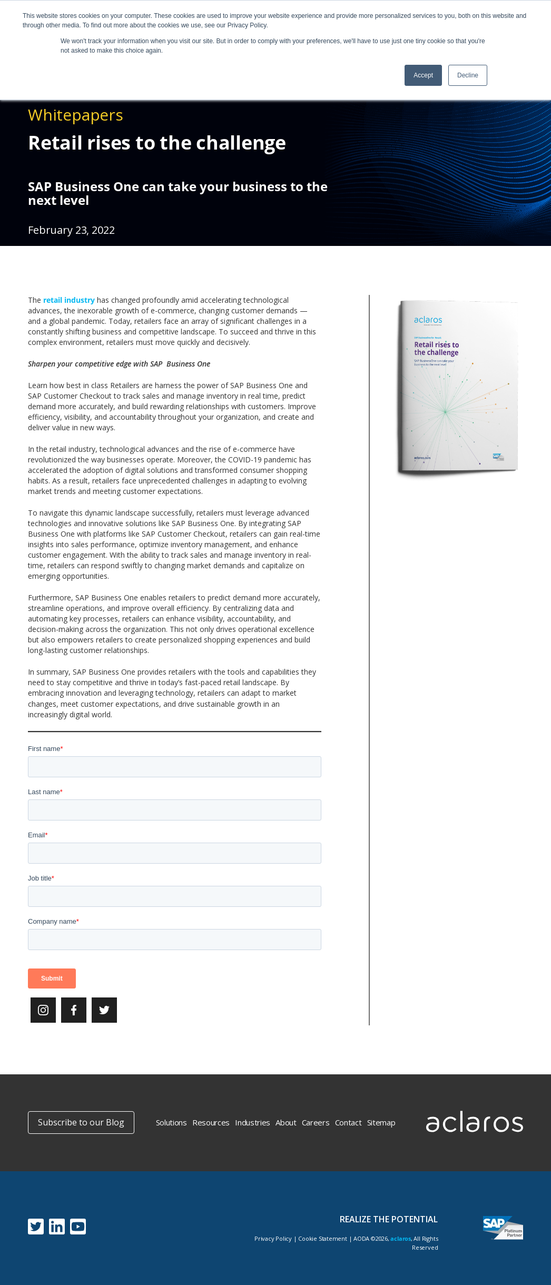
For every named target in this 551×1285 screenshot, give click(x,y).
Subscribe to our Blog (81, 1122)
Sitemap (381, 1122)
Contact (348, 1122)
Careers (316, 1122)
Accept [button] (423, 75)
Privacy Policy (273, 1238)
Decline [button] (467, 75)
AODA (361, 1238)
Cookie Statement (322, 1238)
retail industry (69, 300)
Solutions (171, 1122)
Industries (252, 1122)
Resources (211, 1122)
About (286, 1122)
